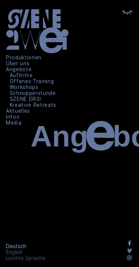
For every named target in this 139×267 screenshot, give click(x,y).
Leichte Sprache (25, 258)
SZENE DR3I (25, 99)
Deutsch (16, 246)
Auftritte (21, 75)
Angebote (19, 69)
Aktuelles (18, 111)
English (14, 252)
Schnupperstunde (33, 93)
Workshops (24, 87)
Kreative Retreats (33, 105)
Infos (12, 117)
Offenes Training (32, 81)
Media (13, 123)
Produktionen (24, 57)
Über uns (17, 63)
